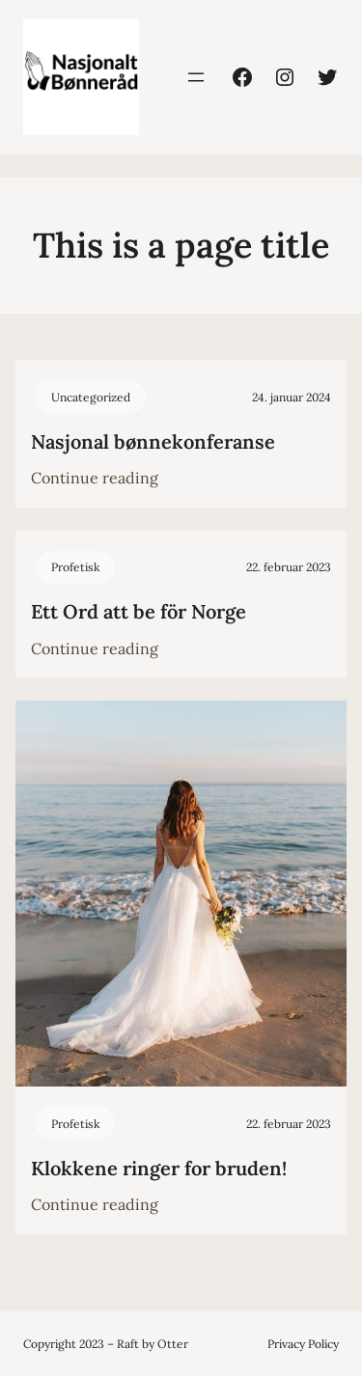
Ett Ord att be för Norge (138, 611)
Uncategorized (90, 397)
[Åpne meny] (196, 77)
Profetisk (75, 567)
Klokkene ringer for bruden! (159, 1168)
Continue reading (94, 478)
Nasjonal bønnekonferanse (153, 441)
